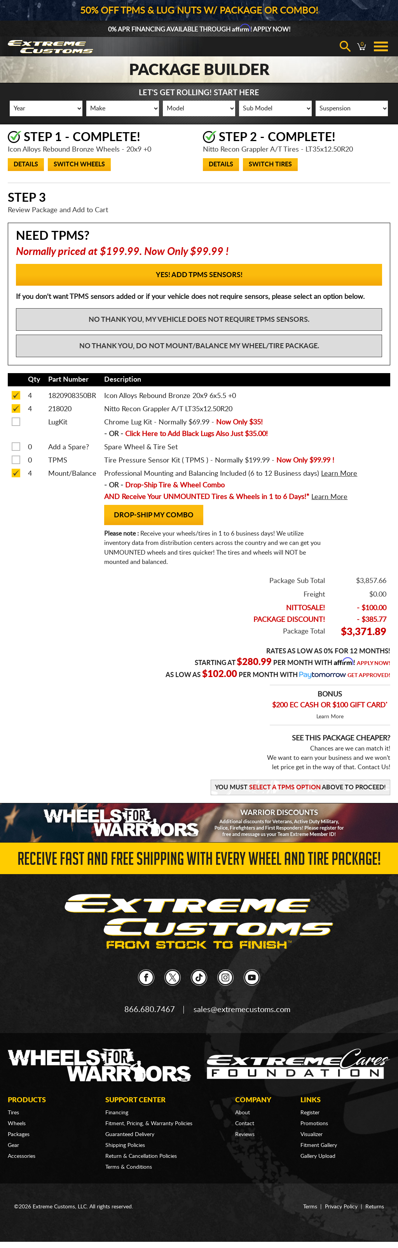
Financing (116, 1112)
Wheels (17, 1123)
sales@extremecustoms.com (242, 1010)
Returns (374, 1207)
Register (309, 1112)
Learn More (330, 716)
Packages (19, 1134)
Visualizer (311, 1134)
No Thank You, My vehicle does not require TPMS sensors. (199, 319)
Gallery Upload (317, 1156)
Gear (13, 1145)
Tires (13, 1112)
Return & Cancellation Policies (141, 1156)
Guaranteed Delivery (129, 1134)
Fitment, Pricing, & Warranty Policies (148, 1123)
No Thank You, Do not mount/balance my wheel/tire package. (199, 346)
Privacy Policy (341, 1207)
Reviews (245, 1134)
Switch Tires (270, 164)
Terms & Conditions (128, 1167)
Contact (244, 1123)
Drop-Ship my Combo (154, 515)
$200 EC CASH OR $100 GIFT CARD (330, 705)
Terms (310, 1207)
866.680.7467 (149, 1010)
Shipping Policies (125, 1145)
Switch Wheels (79, 164)
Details (26, 164)
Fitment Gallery (318, 1145)
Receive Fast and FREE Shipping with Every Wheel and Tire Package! (199, 861)
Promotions (314, 1123)
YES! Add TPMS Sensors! (199, 275)
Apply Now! (373, 663)
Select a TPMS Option (285, 787)
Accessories (21, 1156)
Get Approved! (368, 675)
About (242, 1112)
